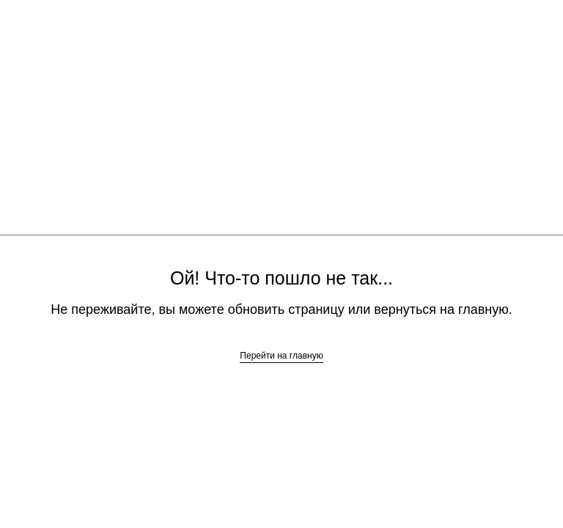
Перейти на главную (281, 356)
